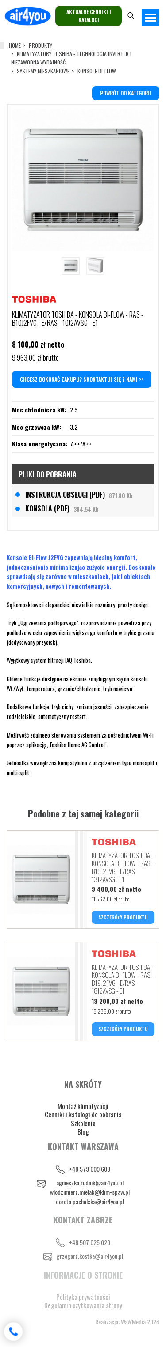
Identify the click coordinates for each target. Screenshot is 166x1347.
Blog (83, 1131)
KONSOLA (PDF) (62, 508)
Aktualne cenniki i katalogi (88, 15)
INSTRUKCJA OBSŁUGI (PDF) (79, 494)
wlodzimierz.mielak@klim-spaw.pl (90, 1191)
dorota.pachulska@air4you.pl (90, 1201)
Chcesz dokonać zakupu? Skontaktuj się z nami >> (81, 379)
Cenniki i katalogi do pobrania (83, 1114)
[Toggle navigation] (150, 17)
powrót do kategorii (125, 93)
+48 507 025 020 (89, 1242)
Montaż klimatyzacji (83, 1106)
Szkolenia (83, 1123)
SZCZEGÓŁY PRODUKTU (123, 917)
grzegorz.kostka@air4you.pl (90, 1255)
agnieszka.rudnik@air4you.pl (90, 1182)
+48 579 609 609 (89, 1168)
